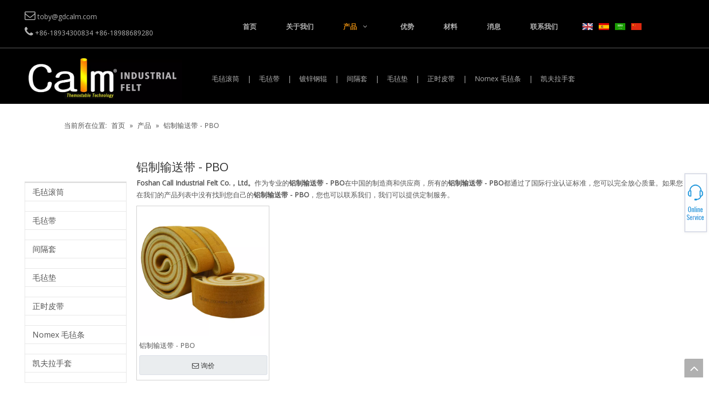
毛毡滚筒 (225, 78)
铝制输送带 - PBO (167, 345)
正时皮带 (441, 78)
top (693, 368)
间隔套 (357, 78)
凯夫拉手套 (558, 78)
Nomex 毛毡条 (498, 78)
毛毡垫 (397, 78)
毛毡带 (269, 78)
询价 (203, 366)
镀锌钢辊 (313, 78)
